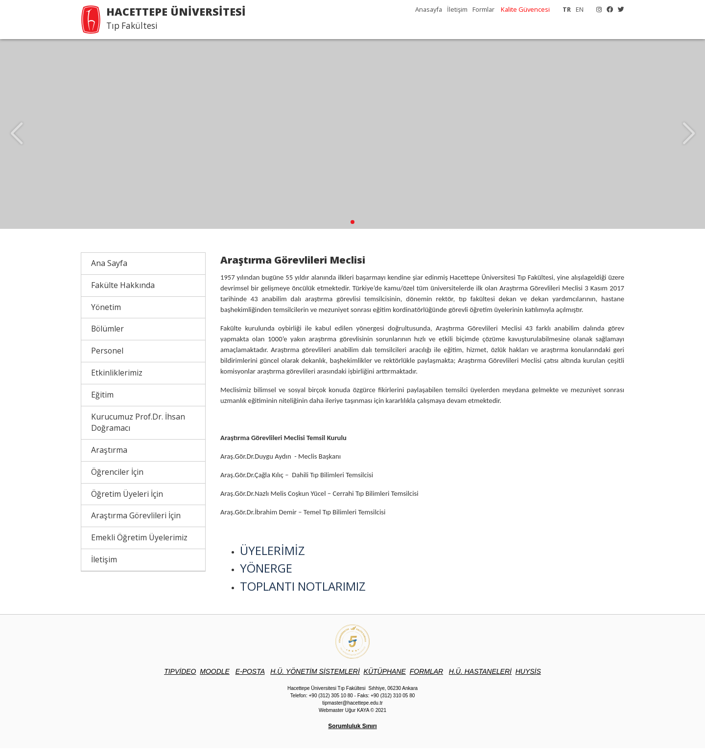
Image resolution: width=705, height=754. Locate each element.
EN (580, 9)
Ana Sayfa (109, 269)
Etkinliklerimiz (116, 378)
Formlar (483, 9)
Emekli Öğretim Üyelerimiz (139, 543)
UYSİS (528, 677)
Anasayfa (428, 9)
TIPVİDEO (180, 677)
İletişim (457, 9)
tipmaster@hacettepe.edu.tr (352, 708)
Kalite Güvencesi (525, 9)
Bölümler (107, 334)
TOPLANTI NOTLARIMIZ (303, 592)
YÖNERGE (266, 574)
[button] (352, 228)
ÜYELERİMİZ (272, 556)
